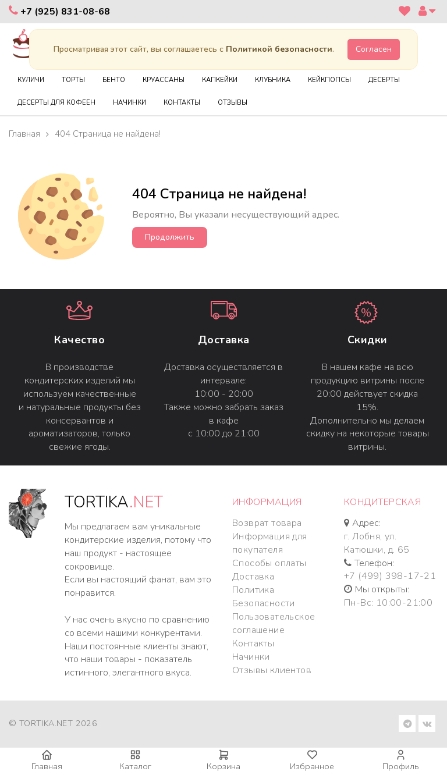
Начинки (251, 656)
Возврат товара (267, 523)
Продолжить (169, 237)
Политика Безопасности (263, 597)
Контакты (253, 643)
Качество (79, 340)
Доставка (224, 340)
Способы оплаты (269, 563)
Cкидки (367, 340)
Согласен (374, 49)
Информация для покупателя (269, 543)
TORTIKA (114, 502)
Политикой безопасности (279, 49)
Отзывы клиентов (271, 670)
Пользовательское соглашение (273, 623)
